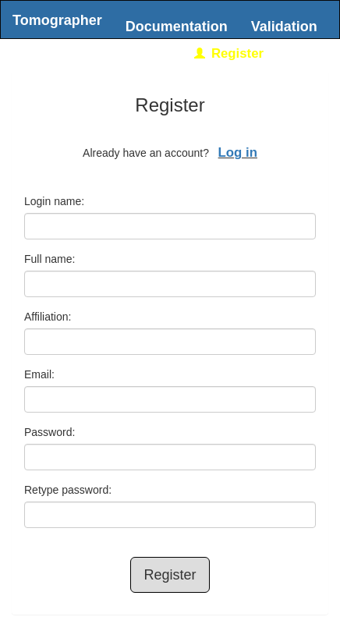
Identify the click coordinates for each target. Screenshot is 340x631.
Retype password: (68, 490)
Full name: (49, 259)
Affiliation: (47, 316)
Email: (39, 374)
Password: (49, 432)
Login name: (54, 201)
